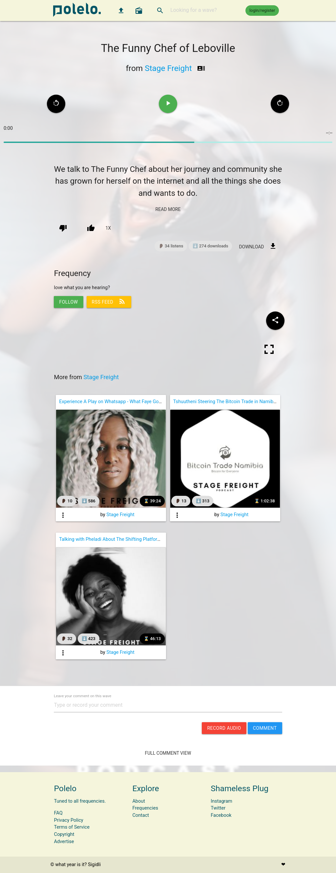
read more (168, 209)
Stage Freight (168, 68)
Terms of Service (71, 827)
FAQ (58, 813)
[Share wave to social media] (275, 320)
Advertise (64, 841)
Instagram (221, 801)
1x (108, 228)
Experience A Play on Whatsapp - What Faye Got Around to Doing (127, 401)
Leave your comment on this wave (82, 696)
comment (265, 728)
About (138, 801)
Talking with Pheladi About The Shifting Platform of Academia (124, 539)
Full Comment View (168, 753)
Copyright (64, 834)
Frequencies (145, 808)
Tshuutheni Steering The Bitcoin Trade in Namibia (225, 401)
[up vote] (91, 228)
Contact (140, 815)
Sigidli (94, 864)
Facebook (221, 815)
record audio (224, 728)
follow (68, 302)
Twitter (218, 808)
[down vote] (63, 228)
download (258, 246)
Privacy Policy (68, 820)
